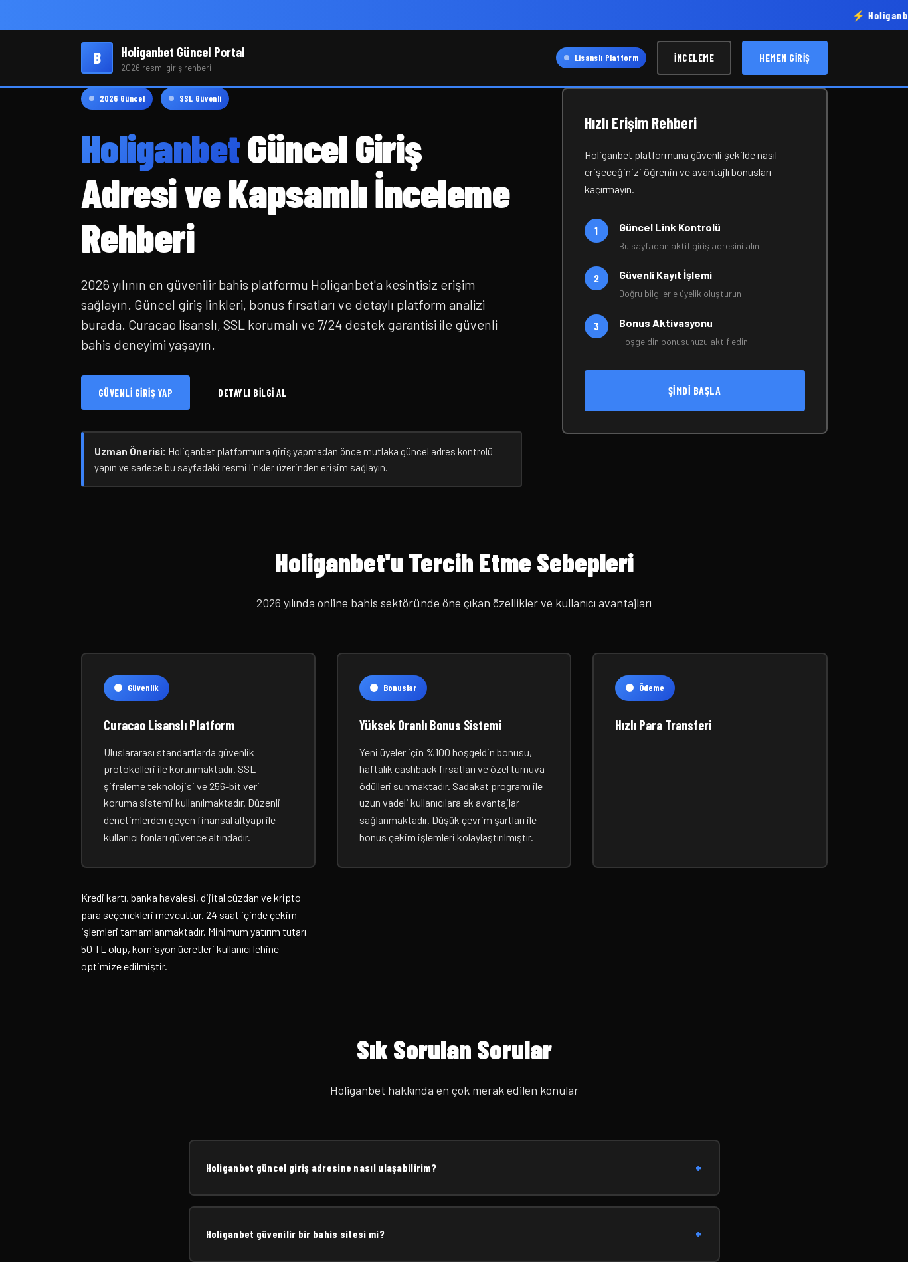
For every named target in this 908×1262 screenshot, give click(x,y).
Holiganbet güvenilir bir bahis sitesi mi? (454, 1234)
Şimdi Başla (694, 390)
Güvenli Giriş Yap (135, 393)
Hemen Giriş (784, 58)
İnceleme (694, 58)
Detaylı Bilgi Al (252, 393)
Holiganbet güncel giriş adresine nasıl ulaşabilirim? (454, 1167)
